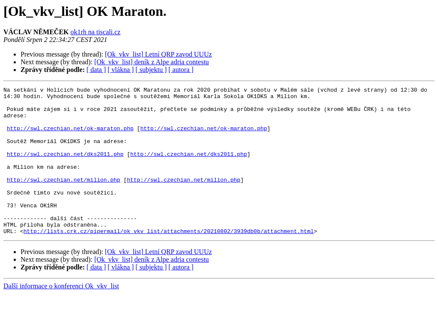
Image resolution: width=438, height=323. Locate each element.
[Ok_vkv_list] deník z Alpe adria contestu (151, 62)
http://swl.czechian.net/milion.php (63, 199)
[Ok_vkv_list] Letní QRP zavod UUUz (158, 54)
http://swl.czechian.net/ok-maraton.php (70, 137)
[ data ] (96, 69)
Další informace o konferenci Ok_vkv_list (61, 315)
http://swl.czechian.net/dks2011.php (65, 168)
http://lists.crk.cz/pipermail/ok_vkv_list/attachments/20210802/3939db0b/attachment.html (169, 260)
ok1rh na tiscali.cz (96, 32)
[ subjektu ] (151, 69)
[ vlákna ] (121, 69)
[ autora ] (181, 69)
